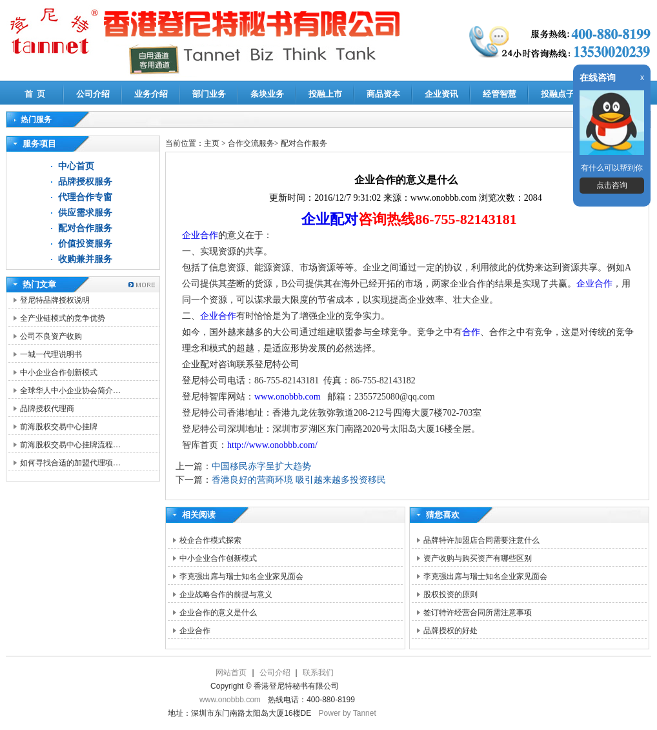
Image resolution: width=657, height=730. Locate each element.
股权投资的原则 (450, 594)
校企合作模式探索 (210, 540)
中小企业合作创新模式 (58, 372)
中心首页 (76, 166)
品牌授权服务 (85, 182)
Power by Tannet (347, 713)
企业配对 (329, 219)
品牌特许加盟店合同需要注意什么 (481, 540)
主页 (211, 143)
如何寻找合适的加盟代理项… (70, 462)
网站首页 (231, 672)
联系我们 (318, 672)
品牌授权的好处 (450, 630)
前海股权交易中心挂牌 (58, 426)
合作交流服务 (251, 143)
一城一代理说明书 (51, 354)
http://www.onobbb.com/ (272, 445)
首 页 (35, 94)
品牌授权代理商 (47, 408)
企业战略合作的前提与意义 (225, 594)
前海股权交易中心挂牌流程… (70, 444)
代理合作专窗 (85, 197)
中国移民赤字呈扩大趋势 (261, 466)
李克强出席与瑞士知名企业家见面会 (241, 576)
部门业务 (209, 94)
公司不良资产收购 (51, 336)
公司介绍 (93, 94)
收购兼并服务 (85, 259)
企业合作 (200, 235)
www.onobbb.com (287, 396)
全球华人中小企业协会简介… (70, 390)
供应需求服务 (85, 213)
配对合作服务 (85, 228)
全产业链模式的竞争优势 (62, 318)
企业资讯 (441, 94)
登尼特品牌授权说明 (55, 300)
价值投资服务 (85, 243)
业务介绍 (151, 94)
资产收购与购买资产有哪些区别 (477, 558)
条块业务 (267, 94)
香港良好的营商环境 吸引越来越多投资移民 (299, 480)
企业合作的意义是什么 (218, 612)
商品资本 (383, 94)
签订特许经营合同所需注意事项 (477, 612)
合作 (471, 332)
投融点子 (557, 94)
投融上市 (325, 94)
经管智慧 (499, 94)
